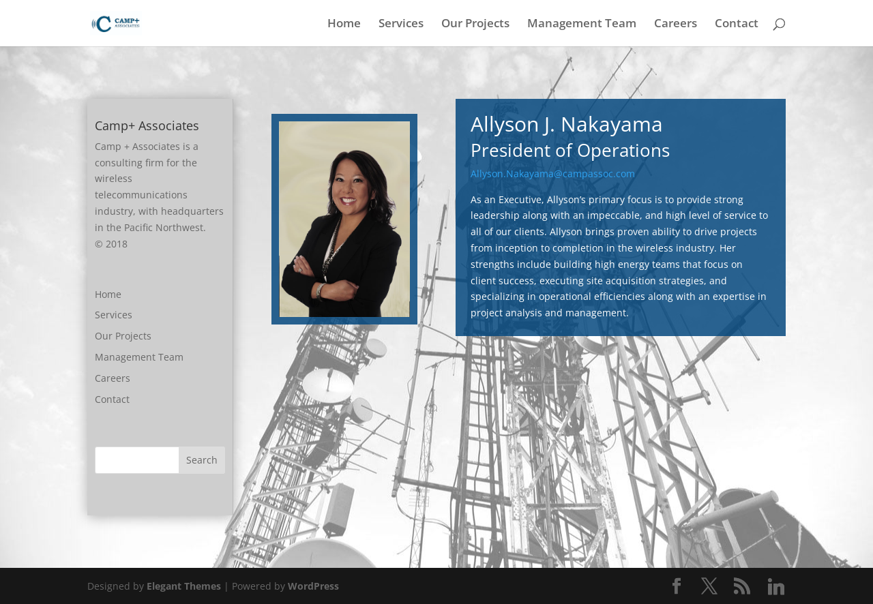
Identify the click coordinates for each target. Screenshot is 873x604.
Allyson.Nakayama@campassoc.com (553, 173)
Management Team (581, 24)
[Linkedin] (776, 587)
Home (344, 24)
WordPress (313, 585)
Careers (675, 24)
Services (401, 24)
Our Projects (475, 24)
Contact (736, 24)
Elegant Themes (184, 585)
